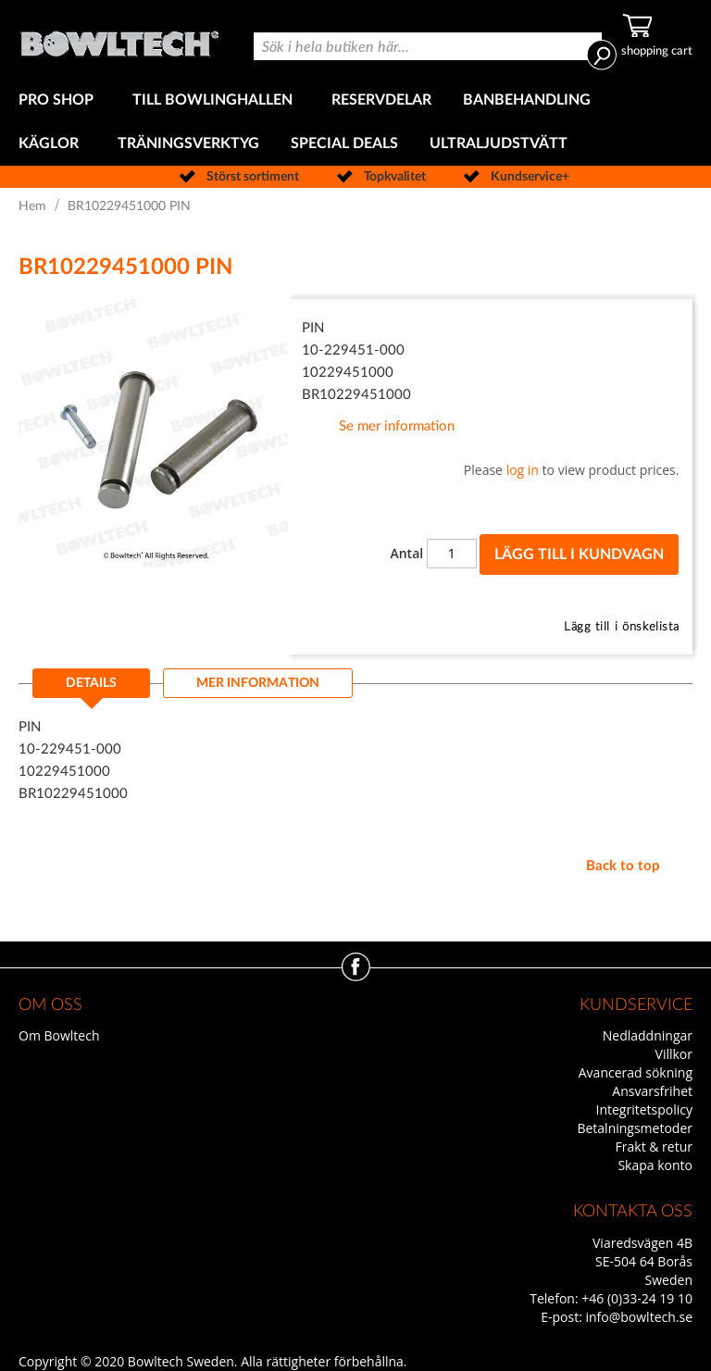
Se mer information (397, 426)
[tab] (91, 688)
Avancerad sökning (635, 1072)
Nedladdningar (647, 1035)
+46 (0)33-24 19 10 (636, 1298)
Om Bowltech (59, 1035)
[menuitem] (59, 100)
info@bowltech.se (638, 1317)
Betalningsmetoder (634, 1128)
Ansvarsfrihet (652, 1091)
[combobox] (428, 46)
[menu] (355, 122)
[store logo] (119, 39)
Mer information (257, 683)
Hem (32, 206)
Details (91, 683)
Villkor (673, 1054)
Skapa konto (654, 1165)
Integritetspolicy (644, 1109)
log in (522, 470)
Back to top (623, 866)
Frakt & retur (654, 1146)
